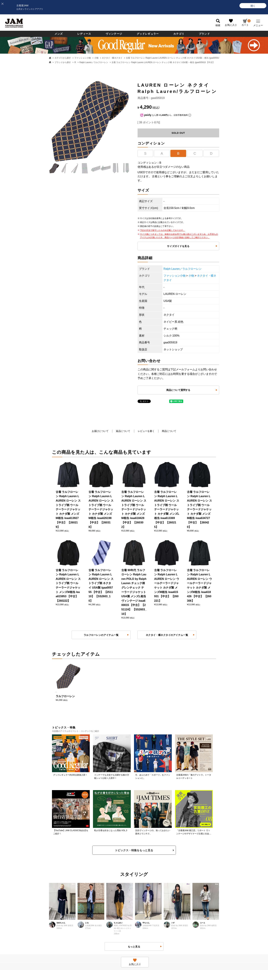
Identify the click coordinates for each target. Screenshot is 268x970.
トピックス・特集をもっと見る (134, 615)
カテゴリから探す (63, 58)
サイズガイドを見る (178, 246)
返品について (123, 431)
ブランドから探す (63, 62)
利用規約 (87, 873)
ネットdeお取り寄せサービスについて (157, 884)
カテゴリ (178, 33)
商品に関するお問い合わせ (97, 863)
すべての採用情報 (201, 842)
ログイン (142, 842)
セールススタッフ (201, 852)
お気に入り (231, 25)
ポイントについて (147, 873)
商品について (169, 431)
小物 (96, 58)
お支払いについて (37, 863)
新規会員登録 (144, 852)
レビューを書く (146, 431)
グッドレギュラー (148, 33)
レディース (84, 33)
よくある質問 (90, 842)
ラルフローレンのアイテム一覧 (101, 462)
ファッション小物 (82, 58)
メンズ (59, 33)
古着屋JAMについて (39, 842)
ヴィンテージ (114, 33)
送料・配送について (39, 873)
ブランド (204, 33)
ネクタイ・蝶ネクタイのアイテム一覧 (167, 462)
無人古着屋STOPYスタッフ (207, 873)
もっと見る (134, 712)
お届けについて (100, 431)
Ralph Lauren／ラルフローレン (93, 62)
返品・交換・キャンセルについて (101, 852)
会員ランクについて (148, 863)
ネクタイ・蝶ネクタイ (112, 58)
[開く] (252, 5)
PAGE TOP (131, 942)
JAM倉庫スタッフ (201, 863)
